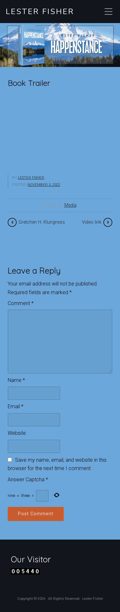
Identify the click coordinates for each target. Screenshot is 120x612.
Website (17, 433)
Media (70, 205)
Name (16, 380)
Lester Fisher (40, 11)
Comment (21, 303)
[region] (60, 45)
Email (15, 406)
